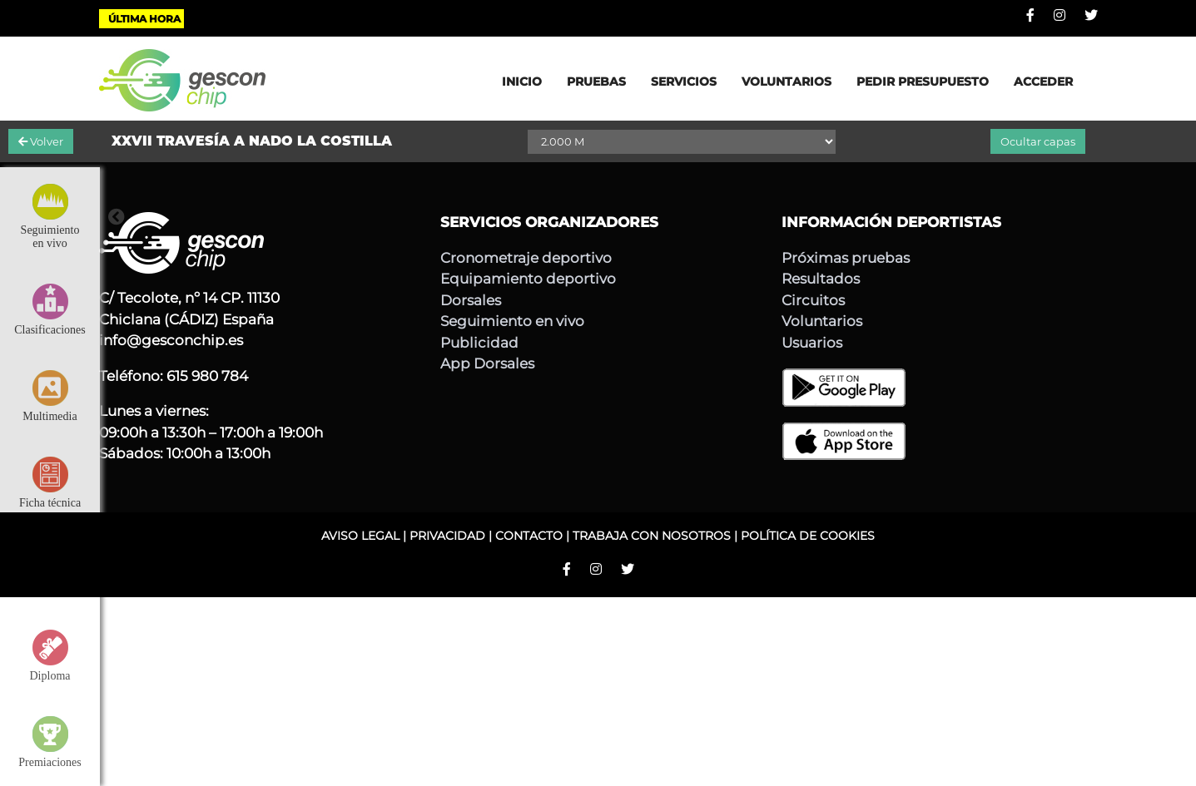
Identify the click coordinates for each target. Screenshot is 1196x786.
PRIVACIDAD (447, 535)
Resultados (821, 278)
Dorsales (470, 300)
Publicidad (479, 342)
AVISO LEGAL (360, 535)
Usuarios (812, 342)
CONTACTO (529, 535)
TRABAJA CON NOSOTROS (652, 535)
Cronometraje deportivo (526, 258)
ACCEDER (1043, 81)
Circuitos (813, 300)
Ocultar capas (1037, 141)
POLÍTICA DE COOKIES (808, 535)
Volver (40, 141)
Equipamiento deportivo (528, 278)
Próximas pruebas (846, 258)
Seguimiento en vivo (512, 321)
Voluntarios (822, 321)
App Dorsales (487, 363)
